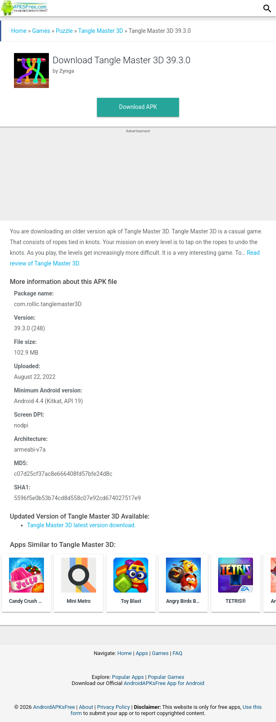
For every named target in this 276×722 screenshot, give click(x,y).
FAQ (177, 653)
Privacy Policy (113, 707)
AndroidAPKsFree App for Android (164, 683)
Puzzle (64, 31)
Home (19, 31)
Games (41, 31)
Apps (142, 653)
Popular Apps (128, 677)
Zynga (67, 71)
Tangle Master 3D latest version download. (81, 525)
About (86, 707)
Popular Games (166, 677)
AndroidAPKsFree (54, 707)
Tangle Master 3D (100, 31)
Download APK (138, 107)
